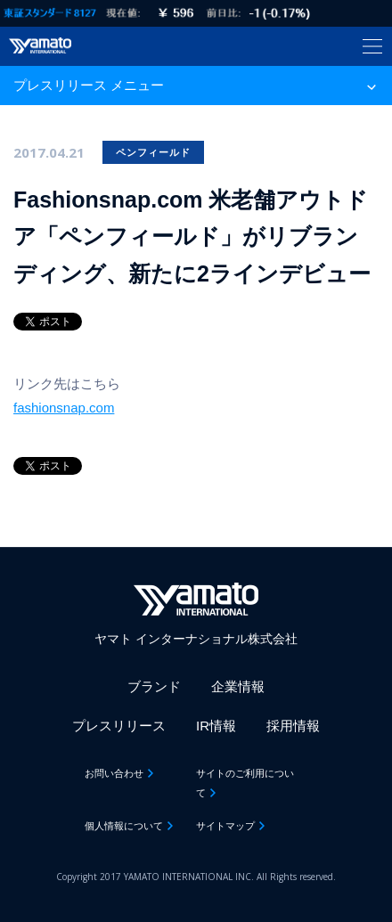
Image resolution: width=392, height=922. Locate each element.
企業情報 (238, 686)
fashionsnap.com (63, 407)
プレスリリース (119, 725)
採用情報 (293, 725)
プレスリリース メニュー (88, 85)
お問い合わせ (114, 773)
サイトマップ (225, 825)
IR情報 (216, 725)
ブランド (154, 686)
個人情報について (124, 825)
